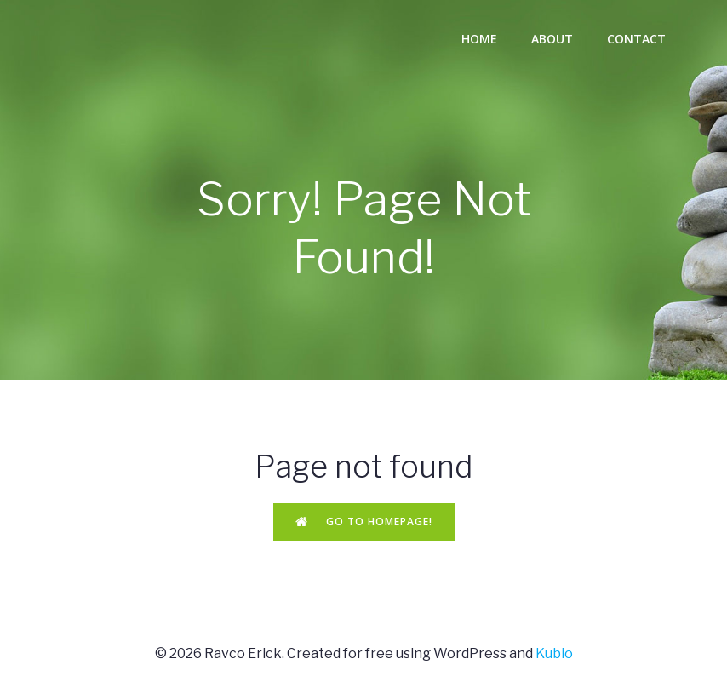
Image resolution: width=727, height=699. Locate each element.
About (552, 39)
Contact (636, 39)
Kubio (554, 653)
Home (479, 39)
